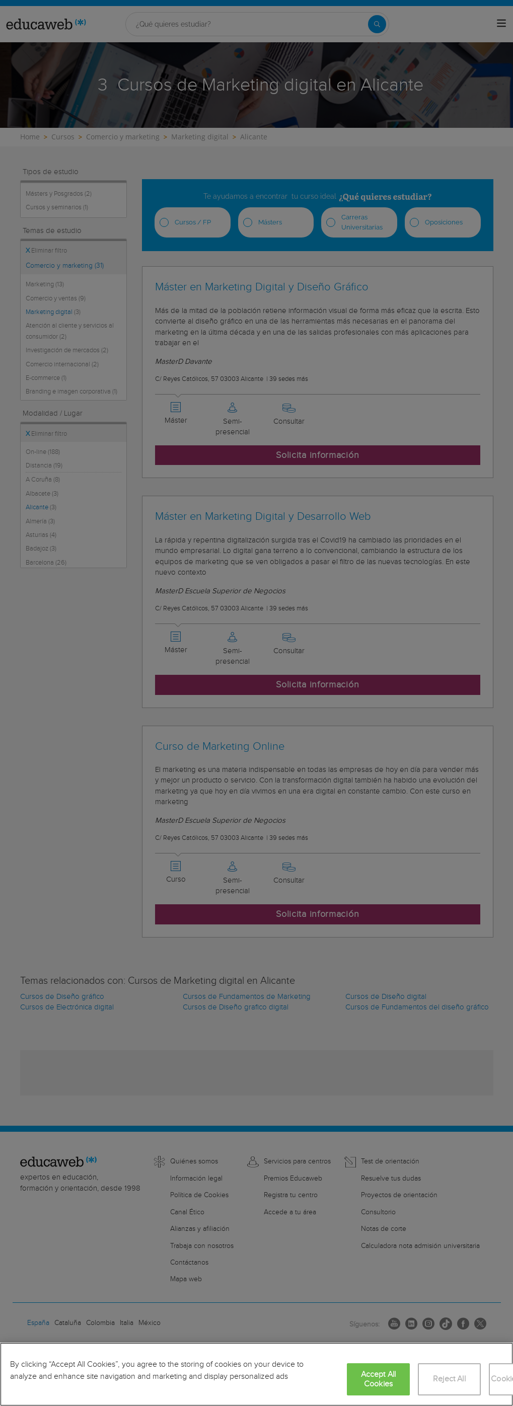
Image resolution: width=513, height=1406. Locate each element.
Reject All (449, 1379)
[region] (256, 1374)
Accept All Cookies (378, 1379)
